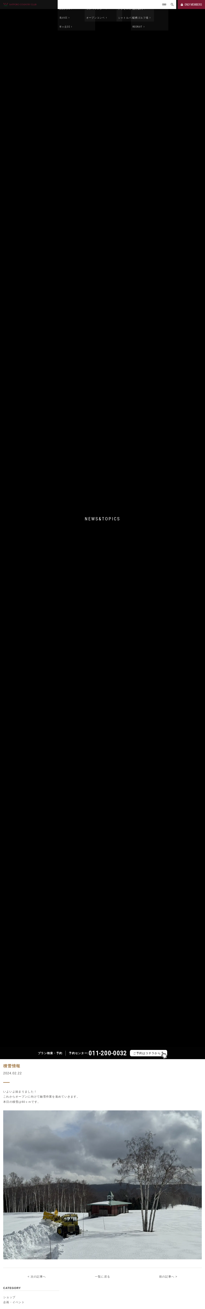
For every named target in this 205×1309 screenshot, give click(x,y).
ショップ (9, 1288)
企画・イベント (14, 1293)
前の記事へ (166, 1268)
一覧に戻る (102, 1268)
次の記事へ (38, 1268)
